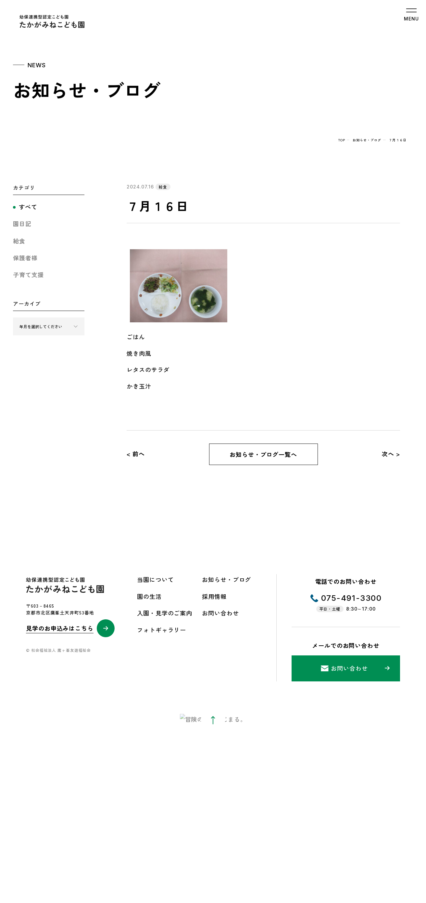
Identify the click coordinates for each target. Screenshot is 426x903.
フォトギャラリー (161, 630)
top (341, 139)
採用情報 (214, 596)
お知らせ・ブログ (367, 139)
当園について (155, 579)
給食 (19, 241)
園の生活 (149, 596)
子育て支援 (28, 274)
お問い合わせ (220, 613)
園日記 (22, 223)
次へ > (391, 453)
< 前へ (136, 453)
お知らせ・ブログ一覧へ (263, 454)
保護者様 (25, 257)
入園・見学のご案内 (164, 613)
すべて (28, 206)
